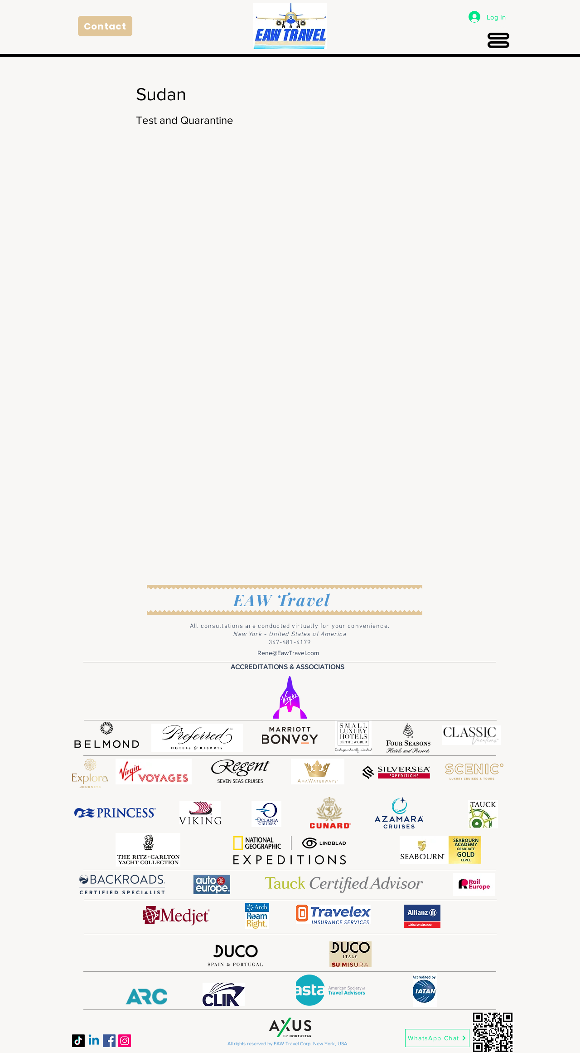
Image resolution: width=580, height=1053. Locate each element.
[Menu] (498, 40)
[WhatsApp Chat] (437, 1038)
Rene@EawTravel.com (288, 652)
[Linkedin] (93, 1040)
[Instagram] (124, 1040)
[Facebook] (109, 1040)
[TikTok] (78, 1040)
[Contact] (105, 26)
